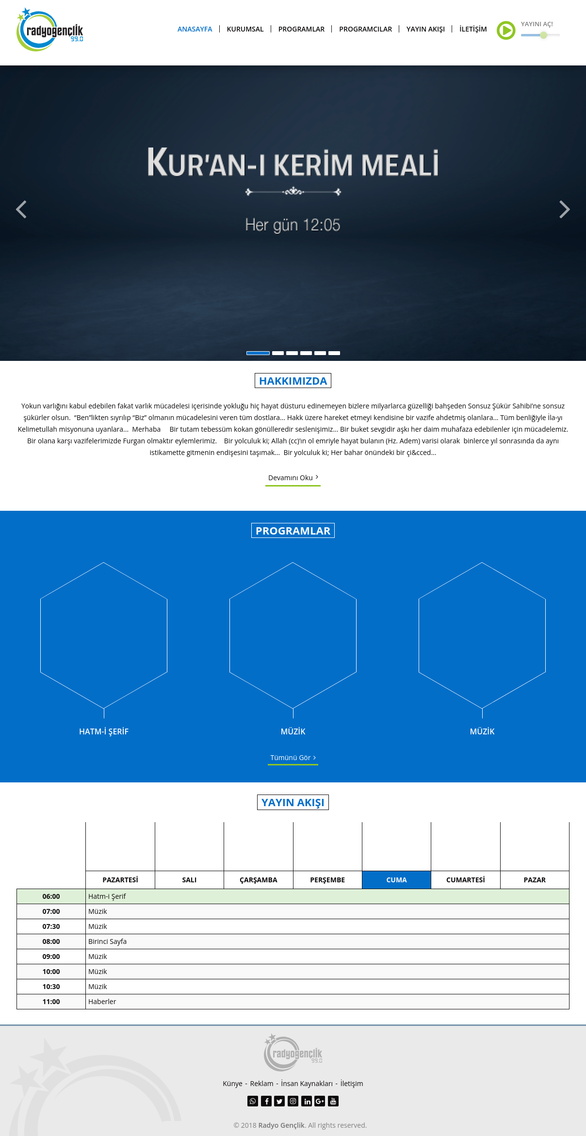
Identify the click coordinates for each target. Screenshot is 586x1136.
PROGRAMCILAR (365, 31)
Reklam (262, 1083)
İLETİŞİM (473, 31)
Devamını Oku (290, 482)
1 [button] (258, 358)
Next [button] (566, 215)
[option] (293, 215)
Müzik (97, 918)
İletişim (352, 1083)
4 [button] (306, 358)
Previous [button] (20, 215)
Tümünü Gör (291, 763)
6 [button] (334, 358)
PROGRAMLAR (301, 31)
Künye (233, 1083)
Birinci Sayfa (107, 948)
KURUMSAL (245, 31)
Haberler (102, 1008)
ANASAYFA (195, 31)
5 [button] (320, 358)
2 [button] (278, 358)
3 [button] (292, 358)
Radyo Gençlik (282, 1125)
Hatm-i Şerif (107, 903)
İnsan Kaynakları (307, 1083)
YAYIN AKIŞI (426, 31)
